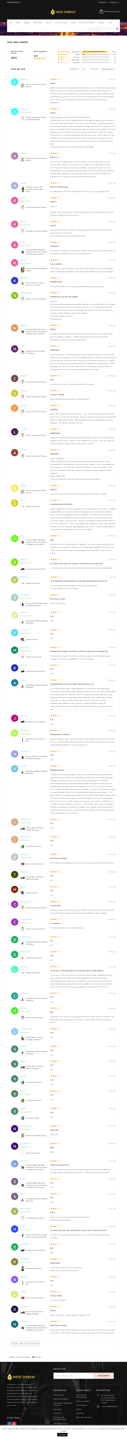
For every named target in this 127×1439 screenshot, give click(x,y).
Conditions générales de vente (62, 1404)
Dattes (101, 23)
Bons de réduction (84, 1417)
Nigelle (27, 23)
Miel (10, 23)
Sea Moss (38, 23)
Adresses (80, 1413)
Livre (110, 23)
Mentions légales (60, 1399)
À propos (57, 1409)
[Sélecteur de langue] (103, 2)
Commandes (81, 1405)
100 (21, 1343)
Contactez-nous (60, 1423)
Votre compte (83, 1390)
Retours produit (83, 1401)
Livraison (57, 1413)
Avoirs (78, 1409)
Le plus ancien (106, 69)
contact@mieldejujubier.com (113, 1406)
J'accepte (62, 1435)
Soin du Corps (61, 23)
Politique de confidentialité (59, 1418)
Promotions (58, 1395)
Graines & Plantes (87, 23)
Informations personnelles (81, 1396)
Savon (48, 23)
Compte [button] (115, 2)
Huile (18, 23)
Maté (73, 23)
